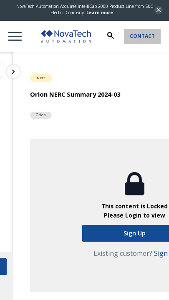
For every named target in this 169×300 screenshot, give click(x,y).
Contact (142, 36)
